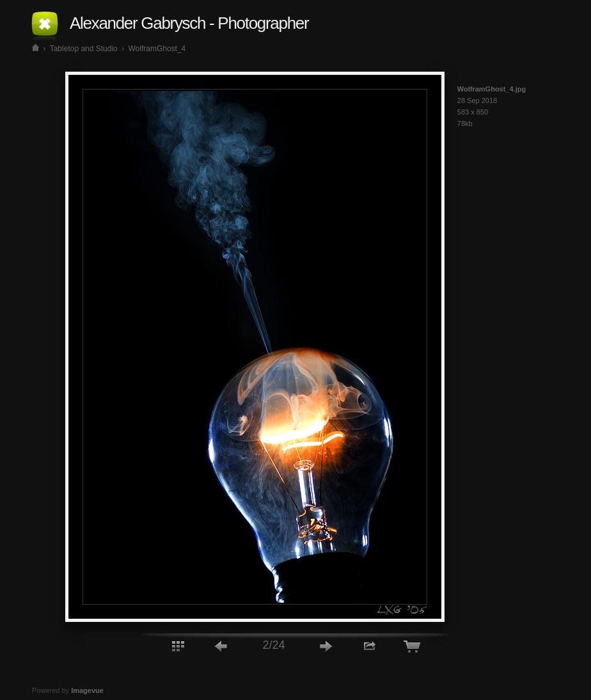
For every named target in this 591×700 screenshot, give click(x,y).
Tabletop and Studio (84, 48)
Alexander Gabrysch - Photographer (189, 23)
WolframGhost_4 (156, 48)
